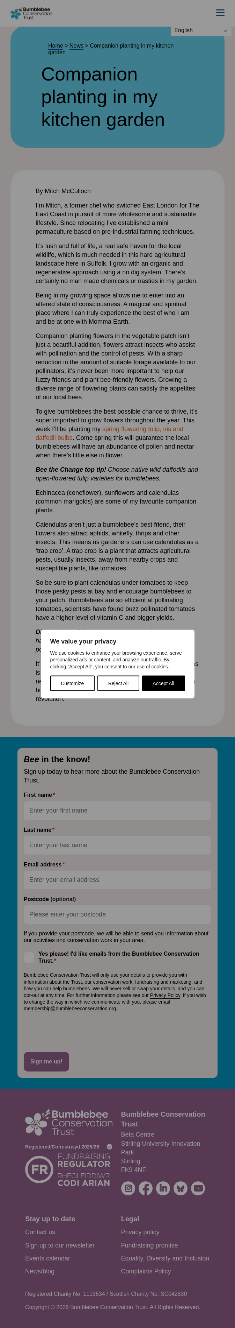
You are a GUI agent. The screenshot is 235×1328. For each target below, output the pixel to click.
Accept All (163, 683)
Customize (72, 683)
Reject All (118, 683)
